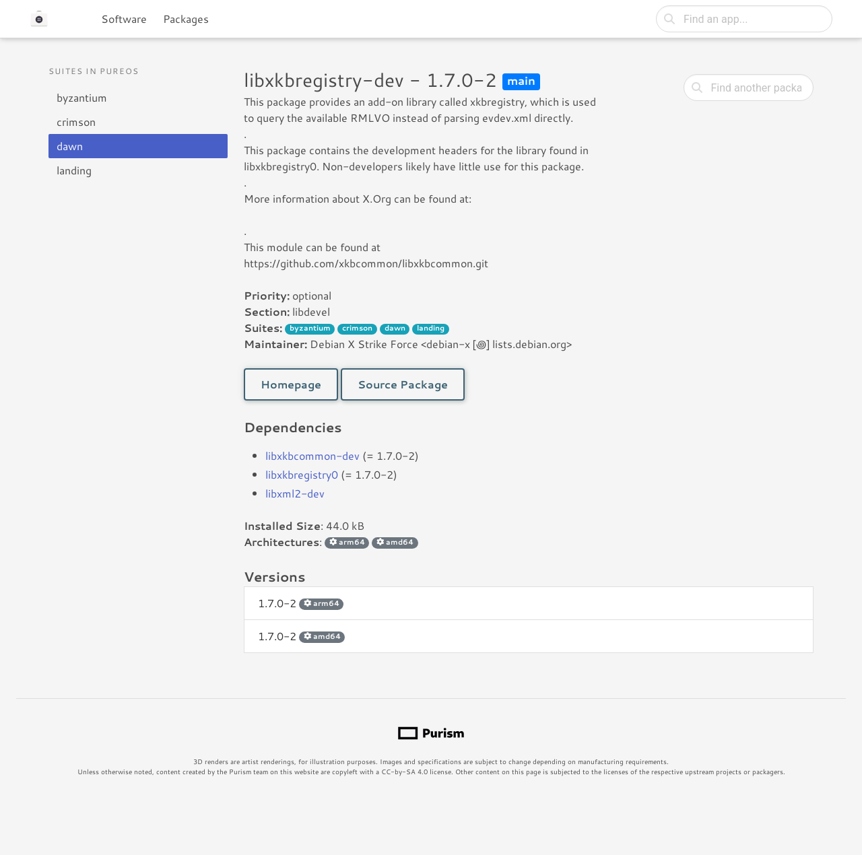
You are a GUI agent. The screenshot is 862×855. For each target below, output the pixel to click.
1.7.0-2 (300, 603)
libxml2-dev (295, 493)
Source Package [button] (403, 384)
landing (74, 170)
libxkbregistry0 (301, 474)
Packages (186, 18)
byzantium (82, 97)
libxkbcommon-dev (312, 455)
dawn (70, 145)
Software (124, 18)
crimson (76, 121)
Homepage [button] (291, 384)
